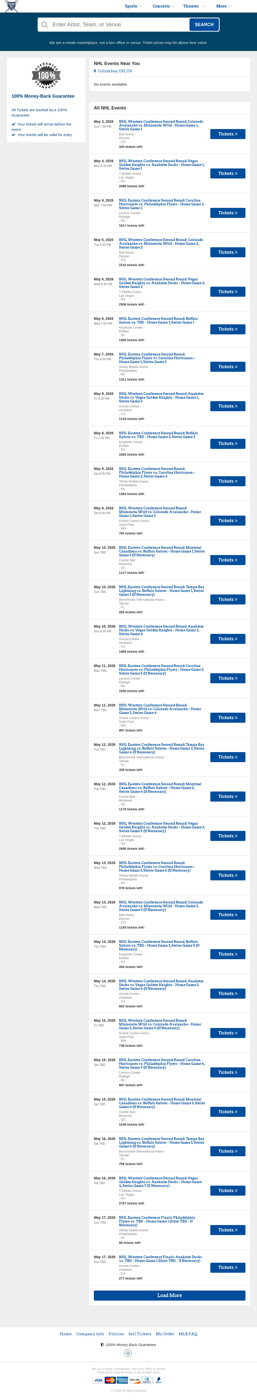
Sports (133, 6)
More (224, 6)
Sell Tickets (139, 1334)
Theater (194, 6)
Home (66, 1334)
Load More (169, 1295)
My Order (165, 1334)
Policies (116, 1334)
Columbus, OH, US (113, 71)
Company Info (90, 1334)
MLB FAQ (188, 1334)
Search (204, 24)
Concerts (164, 6)
